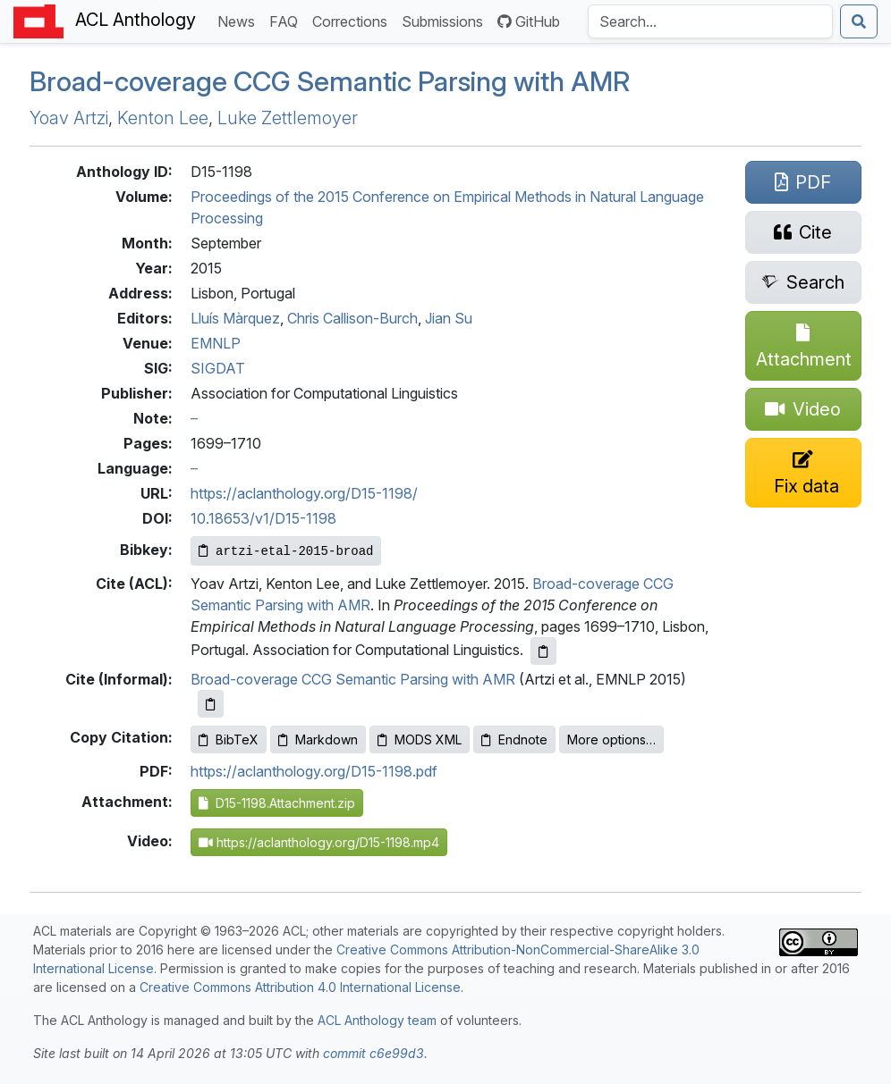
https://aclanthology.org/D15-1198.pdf (314, 771)
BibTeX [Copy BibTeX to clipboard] (229, 739)
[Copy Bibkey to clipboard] (286, 551)
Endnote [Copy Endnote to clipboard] (514, 739)
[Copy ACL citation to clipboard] (543, 651)
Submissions (446, 20)
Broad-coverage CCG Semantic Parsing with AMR (353, 679)
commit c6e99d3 (373, 1053)
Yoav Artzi (69, 118)
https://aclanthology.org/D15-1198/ (304, 493)
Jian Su (448, 318)
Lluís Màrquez (235, 318)
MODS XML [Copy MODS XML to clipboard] (420, 739)
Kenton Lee (162, 118)
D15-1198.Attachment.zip (277, 803)
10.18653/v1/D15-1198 (263, 518)
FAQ (287, 20)
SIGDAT (218, 368)
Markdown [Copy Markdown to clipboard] (318, 739)
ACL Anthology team (377, 1020)
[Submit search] (859, 21)
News (239, 20)
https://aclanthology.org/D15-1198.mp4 (319, 842)
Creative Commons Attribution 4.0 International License (300, 987)
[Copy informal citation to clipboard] (211, 704)
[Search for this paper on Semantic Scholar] (803, 282)
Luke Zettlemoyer (287, 118)
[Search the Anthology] (710, 21)
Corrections (353, 20)
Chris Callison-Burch (352, 318)
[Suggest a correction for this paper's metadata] (803, 473)
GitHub (528, 21)
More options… (611, 739)
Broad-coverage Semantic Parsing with (330, 81)
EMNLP (216, 343)
